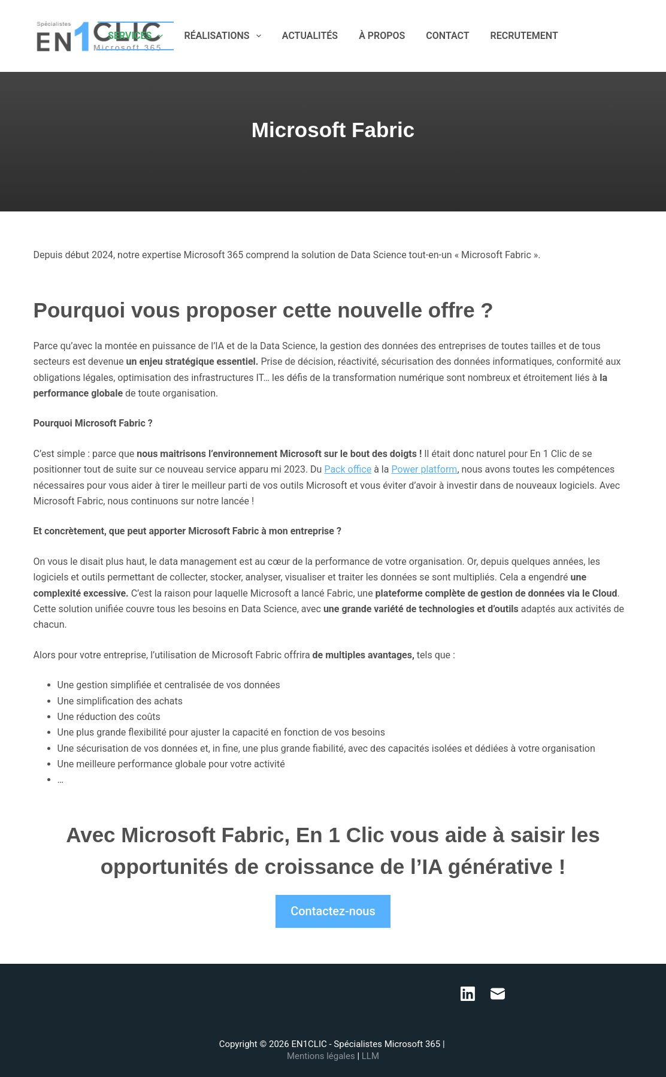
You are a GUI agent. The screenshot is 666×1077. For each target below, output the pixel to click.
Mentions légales (322, 1056)
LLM (370, 1056)
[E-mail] (627, 36)
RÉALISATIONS (224, 36)
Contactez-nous (333, 911)
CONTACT (447, 35)
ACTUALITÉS (310, 35)
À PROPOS (382, 35)
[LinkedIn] (610, 36)
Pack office (347, 469)
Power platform (424, 469)
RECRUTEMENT (524, 35)
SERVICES (138, 36)
